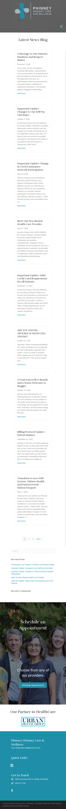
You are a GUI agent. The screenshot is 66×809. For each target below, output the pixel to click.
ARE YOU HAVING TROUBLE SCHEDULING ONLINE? (31, 333)
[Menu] (12, 765)
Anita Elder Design (22, 806)
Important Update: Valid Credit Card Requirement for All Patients (32, 278)
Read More (21, 93)
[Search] (33, 551)
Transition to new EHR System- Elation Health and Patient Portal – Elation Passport (30, 483)
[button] (33, 685)
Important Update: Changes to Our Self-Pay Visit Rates (31, 111)
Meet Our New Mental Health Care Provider (29, 223)
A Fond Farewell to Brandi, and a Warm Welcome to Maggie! (32, 383)
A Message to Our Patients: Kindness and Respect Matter (32, 57)
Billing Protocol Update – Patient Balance (31, 433)
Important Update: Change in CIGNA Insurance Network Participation (33, 166)
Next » (39, 539)
